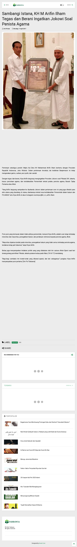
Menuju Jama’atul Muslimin (29, 459)
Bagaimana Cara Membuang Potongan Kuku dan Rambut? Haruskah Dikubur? (45, 422)
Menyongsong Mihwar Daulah (30, 496)
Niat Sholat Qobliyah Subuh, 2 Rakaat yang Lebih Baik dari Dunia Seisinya (43, 432)
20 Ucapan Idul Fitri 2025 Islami (30, 477)
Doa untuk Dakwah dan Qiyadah (31, 441)
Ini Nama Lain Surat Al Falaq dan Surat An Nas (35, 450)
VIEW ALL (69, 385)
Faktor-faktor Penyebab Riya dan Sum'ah (34, 468)
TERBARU (8, 385)
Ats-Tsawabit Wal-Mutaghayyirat (31, 486)
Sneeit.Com (42, 543)
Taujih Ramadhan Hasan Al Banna (31, 505)
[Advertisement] (38, 152)
